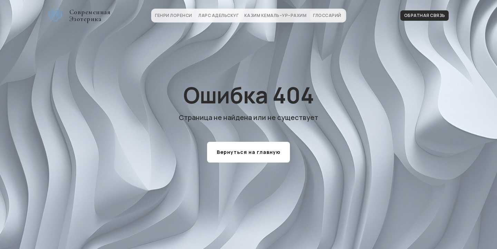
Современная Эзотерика (90, 15)
